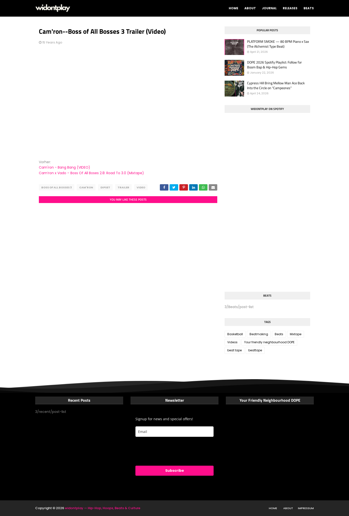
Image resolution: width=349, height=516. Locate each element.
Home (273, 508)
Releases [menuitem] (290, 8)
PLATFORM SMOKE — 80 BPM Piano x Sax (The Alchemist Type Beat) (278, 44)
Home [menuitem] (233, 8)
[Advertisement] (261, 251)
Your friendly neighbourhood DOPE (269, 342)
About (288, 508)
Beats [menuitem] (309, 8)
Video (141, 187)
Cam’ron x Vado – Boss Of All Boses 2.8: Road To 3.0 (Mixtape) (91, 173)
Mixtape (295, 334)
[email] (174, 431)
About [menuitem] (250, 8)
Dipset (105, 187)
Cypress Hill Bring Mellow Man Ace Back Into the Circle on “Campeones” (276, 85)
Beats (279, 334)
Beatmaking (259, 334)
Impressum (306, 508)
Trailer (123, 187)
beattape (255, 350)
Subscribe (174, 470)
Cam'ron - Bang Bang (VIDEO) (64, 167)
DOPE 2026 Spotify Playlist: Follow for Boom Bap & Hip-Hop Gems (274, 64)
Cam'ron (86, 187)
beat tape (234, 350)
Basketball (235, 334)
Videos (232, 342)
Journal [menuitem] (269, 8)
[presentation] (172, 451)
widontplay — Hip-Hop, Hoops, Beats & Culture (102, 508)
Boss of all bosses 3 (56, 187)
